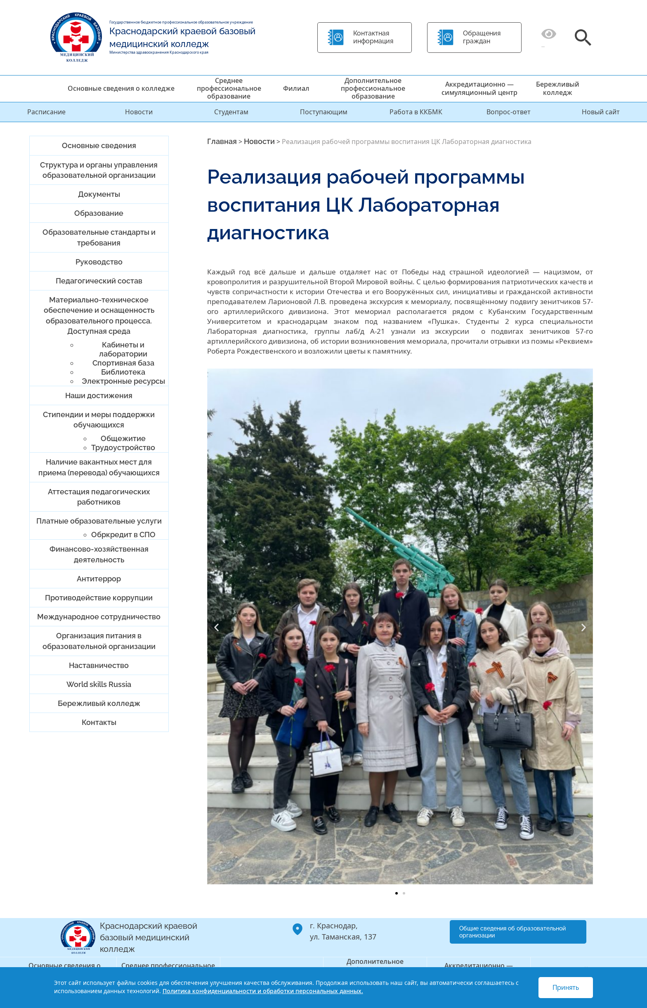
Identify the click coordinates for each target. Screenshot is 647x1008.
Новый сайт (601, 111)
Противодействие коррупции (99, 597)
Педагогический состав (99, 280)
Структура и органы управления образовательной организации (99, 170)
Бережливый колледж (557, 88)
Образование (98, 213)
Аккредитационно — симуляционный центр (479, 88)
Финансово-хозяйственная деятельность (99, 554)
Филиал (296, 88)
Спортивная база (123, 363)
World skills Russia (98, 684)
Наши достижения (98, 395)
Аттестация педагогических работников (99, 496)
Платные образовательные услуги (99, 521)
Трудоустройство (123, 447)
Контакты (99, 722)
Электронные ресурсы (123, 381)
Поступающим (323, 111)
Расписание (46, 111)
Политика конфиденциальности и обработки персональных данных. (263, 991)
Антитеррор (99, 578)
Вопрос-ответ (508, 111)
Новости (139, 111)
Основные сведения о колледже (121, 88)
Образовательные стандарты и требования (99, 237)
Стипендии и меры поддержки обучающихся (99, 419)
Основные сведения (99, 145)
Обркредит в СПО (123, 534)
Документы (99, 194)
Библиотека (123, 372)
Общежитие (123, 438)
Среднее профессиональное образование (229, 88)
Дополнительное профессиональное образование (373, 88)
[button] (216, 627)
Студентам (231, 111)
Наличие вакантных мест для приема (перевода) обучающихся (99, 467)
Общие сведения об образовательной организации (512, 932)
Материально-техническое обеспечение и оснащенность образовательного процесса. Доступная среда (99, 315)
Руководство (99, 261)
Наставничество (99, 665)
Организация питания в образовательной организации (99, 640)
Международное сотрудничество (99, 616)
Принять (566, 987)
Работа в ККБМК (416, 111)
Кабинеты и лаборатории (123, 349)
